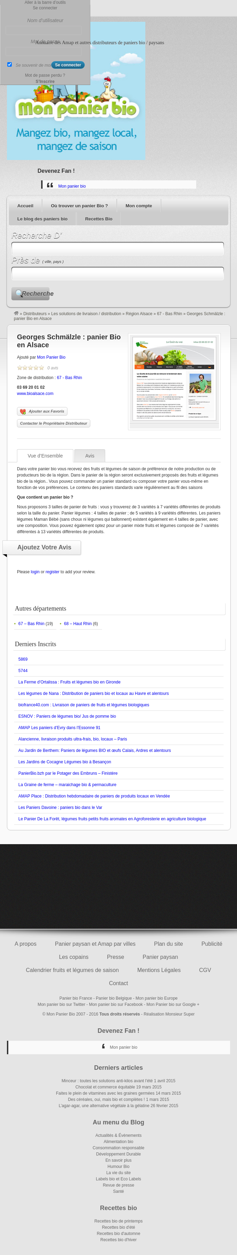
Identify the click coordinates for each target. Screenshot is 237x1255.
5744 (23, 670)
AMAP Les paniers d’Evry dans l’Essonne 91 (59, 727)
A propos (25, 944)
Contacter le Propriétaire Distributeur (53, 423)
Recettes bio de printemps (118, 1221)
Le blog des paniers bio (42, 218)
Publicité (211, 944)
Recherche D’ (36, 235)
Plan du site (168, 944)
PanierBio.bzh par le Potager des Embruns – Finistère (68, 773)
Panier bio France (76, 998)
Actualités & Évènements (118, 1135)
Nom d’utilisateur (45, 20)
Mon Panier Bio (51, 357)
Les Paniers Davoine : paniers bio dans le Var (60, 807)
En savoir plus (118, 1160)
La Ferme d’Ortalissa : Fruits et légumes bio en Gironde (69, 682)
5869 (23, 659)
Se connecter (45, 8)
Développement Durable (118, 1154)
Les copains (73, 957)
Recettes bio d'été (118, 1227)
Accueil (25, 205)
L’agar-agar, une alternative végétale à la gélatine (104, 1105)
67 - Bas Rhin (169, 313)
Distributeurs (34, 313)
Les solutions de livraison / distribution (86, 313)
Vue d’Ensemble (45, 456)
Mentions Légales (159, 970)
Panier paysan (160, 957)
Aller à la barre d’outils (45, 2)
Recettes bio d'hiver (118, 1239)
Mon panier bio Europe (156, 998)
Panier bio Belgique (114, 998)
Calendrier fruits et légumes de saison (72, 970)
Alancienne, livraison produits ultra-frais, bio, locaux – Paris (72, 739)
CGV (205, 970)
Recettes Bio (98, 218)
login (35, 571)
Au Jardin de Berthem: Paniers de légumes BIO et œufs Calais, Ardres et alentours (94, 750)
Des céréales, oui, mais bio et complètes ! (106, 1099)
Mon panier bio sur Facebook (116, 1004)
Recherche (35, 293)
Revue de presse (118, 1185)
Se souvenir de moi (33, 65)
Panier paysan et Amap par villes (95, 944)
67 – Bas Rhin (31, 623)
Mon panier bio (72, 186)
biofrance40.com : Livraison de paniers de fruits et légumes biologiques (83, 704)
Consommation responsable (118, 1147)
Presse (115, 957)
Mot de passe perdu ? (45, 75)
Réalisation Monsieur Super (169, 1014)
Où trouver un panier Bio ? (79, 205)
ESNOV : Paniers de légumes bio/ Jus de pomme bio (67, 716)
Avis (89, 456)
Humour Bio (118, 1166)
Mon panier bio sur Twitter (61, 1004)
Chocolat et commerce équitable (105, 1087)
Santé (118, 1191)
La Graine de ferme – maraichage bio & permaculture (67, 784)
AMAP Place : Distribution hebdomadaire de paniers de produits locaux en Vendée (94, 796)
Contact (118, 983)
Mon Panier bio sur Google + (172, 1004)
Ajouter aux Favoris (42, 412)
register (53, 571)
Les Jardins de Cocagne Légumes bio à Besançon (64, 761)
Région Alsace (139, 313)
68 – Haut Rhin (78, 623)
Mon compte (139, 205)
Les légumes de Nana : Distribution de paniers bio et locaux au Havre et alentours (93, 693)
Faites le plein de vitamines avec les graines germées (105, 1093)
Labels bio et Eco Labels (118, 1179)
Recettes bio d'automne (118, 1233)
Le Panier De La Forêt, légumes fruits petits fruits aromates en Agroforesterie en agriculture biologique (112, 819)
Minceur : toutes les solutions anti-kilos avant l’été (107, 1080)
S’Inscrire (45, 81)
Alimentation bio (118, 1141)
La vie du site (118, 1172)
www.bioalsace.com (35, 393)
